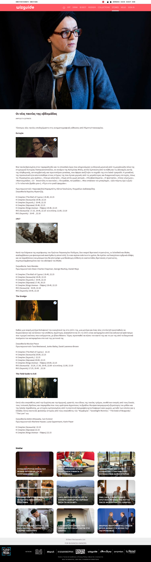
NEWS (123, 8)
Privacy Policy (82, 557)
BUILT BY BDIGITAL (68, 559)
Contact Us (99, 557)
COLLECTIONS (104, 8)
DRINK (75, 8)
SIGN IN (123, 2)
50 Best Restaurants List (75, 539)
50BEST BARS (34, 2)
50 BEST (83, 8)
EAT (68, 8)
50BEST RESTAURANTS (22, 2)
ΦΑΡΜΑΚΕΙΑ (116, 2)
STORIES (115, 8)
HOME (133, 2)
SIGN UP (128, 2)
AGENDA (92, 8)
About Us (91, 557)
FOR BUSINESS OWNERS (75, 543)
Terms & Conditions (69, 557)
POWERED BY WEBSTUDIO (91, 559)
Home (60, 557)
